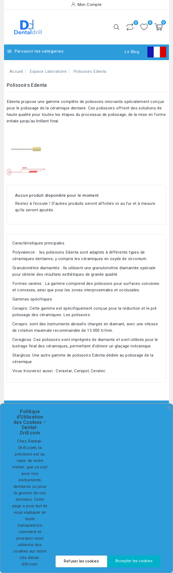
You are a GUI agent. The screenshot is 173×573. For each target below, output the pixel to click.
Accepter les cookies (134, 561)
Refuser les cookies (81, 561)
